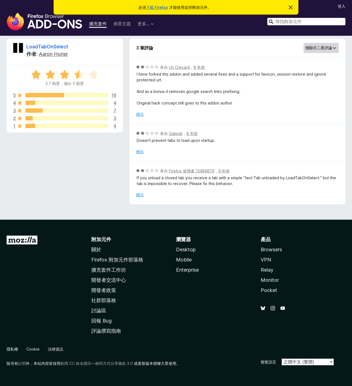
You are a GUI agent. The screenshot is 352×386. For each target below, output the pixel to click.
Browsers (271, 249)
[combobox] (306, 21)
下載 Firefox (157, 7)
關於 (96, 249)
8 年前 (199, 67)
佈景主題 (122, 23)
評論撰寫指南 (106, 331)
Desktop (186, 249)
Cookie (33, 349)
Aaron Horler (53, 54)
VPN (266, 260)
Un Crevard (179, 67)
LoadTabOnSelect (47, 46)
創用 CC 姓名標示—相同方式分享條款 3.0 (97, 363)
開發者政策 (103, 290)
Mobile (184, 260)
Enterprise (187, 270)
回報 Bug (101, 321)
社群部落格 (103, 300)
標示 (140, 114)
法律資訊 (55, 349)
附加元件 (101, 239)
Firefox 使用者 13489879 (192, 171)
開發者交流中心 (108, 280)
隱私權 (12, 349)
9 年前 (224, 171)
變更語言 (268, 362)
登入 (341, 6)
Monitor (270, 280)
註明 (22, 363)
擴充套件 (98, 23)
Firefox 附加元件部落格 (117, 260)
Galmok (176, 133)
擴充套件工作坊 (108, 270)
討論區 (98, 310)
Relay (267, 270)
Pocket (269, 290)
